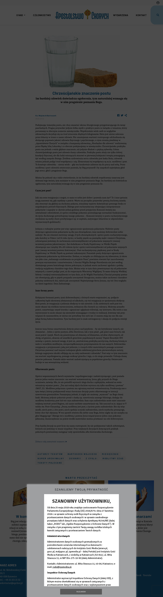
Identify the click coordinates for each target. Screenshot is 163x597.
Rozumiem (81, 591)
